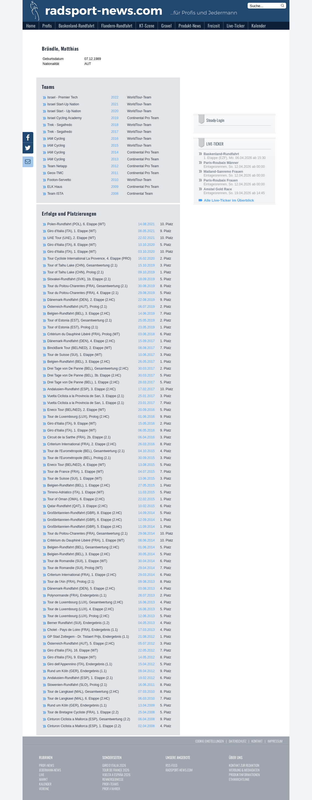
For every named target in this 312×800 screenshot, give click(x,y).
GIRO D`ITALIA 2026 (114, 765)
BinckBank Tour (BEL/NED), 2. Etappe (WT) (110, 348)
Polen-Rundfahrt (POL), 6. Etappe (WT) (110, 224)
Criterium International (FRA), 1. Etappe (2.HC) (110, 575)
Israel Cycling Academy (110, 118)
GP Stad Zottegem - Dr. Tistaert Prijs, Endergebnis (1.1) (110, 637)
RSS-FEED (171, 765)
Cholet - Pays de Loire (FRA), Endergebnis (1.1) (110, 630)
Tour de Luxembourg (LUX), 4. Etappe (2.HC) (110, 609)
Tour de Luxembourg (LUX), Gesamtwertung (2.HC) (110, 602)
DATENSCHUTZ (237, 741)
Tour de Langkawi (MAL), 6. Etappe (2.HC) (110, 698)
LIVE (41, 774)
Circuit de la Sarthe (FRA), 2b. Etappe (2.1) (110, 437)
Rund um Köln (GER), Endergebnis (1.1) (110, 671)
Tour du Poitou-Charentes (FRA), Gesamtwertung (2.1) (110, 286)
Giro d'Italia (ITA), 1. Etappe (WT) (110, 231)
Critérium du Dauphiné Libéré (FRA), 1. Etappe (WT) (110, 540)
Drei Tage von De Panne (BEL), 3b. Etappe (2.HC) (110, 375)
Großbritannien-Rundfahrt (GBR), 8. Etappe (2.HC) (110, 513)
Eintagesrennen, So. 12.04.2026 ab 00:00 (234, 165)
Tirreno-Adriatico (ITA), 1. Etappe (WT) (110, 492)
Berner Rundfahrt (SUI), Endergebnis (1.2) (110, 623)
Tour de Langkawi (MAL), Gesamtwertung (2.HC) (110, 692)
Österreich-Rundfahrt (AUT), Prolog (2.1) (110, 307)
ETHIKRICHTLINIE (239, 779)
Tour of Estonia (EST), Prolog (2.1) (110, 327)
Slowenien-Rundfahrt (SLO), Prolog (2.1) (110, 685)
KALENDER (45, 784)
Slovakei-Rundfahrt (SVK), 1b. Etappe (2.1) (110, 279)
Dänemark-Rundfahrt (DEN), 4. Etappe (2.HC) (110, 341)
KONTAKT (256, 741)
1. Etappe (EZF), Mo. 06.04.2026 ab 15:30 (235, 156)
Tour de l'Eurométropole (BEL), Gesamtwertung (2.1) (110, 451)
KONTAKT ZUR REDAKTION (244, 765)
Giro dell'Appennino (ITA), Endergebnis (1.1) (110, 664)
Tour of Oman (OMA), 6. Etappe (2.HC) (110, 499)
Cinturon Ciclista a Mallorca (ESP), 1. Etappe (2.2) (110, 726)
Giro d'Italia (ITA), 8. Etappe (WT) (110, 245)
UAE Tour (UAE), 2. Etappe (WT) (110, 238)
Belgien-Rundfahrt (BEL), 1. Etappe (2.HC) (110, 485)
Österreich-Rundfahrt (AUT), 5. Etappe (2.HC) (110, 643)
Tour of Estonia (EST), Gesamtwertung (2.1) (110, 320)
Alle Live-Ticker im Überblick (229, 200)
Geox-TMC (110, 173)
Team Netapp (110, 166)
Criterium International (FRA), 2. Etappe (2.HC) (110, 444)
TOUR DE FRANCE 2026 (115, 770)
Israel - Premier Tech (110, 97)
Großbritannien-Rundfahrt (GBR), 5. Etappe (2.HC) (110, 527)
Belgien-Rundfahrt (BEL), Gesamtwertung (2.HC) (110, 547)
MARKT (43, 779)
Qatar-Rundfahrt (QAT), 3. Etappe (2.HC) (110, 506)
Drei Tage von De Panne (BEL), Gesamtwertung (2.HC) (110, 368)
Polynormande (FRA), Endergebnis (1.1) (110, 595)
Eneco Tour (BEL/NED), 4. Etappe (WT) (110, 465)
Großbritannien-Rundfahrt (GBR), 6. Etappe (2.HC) (110, 520)
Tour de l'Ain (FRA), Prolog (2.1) (110, 582)
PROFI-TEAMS (110, 784)
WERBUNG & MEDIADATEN (244, 770)
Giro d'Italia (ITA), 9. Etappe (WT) (110, 423)
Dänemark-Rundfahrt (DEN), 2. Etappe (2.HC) (110, 300)
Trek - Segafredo (110, 125)
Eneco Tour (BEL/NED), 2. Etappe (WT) (110, 410)
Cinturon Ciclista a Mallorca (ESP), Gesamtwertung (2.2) (110, 719)
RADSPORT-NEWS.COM (179, 770)
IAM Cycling (110, 139)
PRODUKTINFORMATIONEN (244, 774)
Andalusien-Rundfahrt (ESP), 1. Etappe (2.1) (110, 678)
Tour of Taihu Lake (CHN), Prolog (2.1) (110, 272)
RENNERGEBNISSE (113, 779)
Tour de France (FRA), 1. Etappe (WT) (110, 472)
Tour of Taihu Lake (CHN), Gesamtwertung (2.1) (110, 265)
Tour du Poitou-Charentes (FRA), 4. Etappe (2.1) (110, 293)
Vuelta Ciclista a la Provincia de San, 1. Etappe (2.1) (110, 403)
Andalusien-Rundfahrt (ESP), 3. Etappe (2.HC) (110, 389)
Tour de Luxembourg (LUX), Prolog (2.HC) (110, 417)
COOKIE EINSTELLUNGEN (209, 741)
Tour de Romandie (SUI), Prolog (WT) (110, 568)
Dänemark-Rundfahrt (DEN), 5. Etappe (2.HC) (110, 588)
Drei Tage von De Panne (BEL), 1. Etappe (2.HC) (110, 382)
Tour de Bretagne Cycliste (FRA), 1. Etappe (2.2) (110, 712)
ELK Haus (110, 187)
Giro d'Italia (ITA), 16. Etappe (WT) (110, 650)
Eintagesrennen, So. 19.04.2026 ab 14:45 (234, 191)
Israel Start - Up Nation (110, 111)
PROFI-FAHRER (111, 788)
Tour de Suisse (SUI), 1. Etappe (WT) (110, 355)
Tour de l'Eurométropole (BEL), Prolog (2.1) (110, 458)
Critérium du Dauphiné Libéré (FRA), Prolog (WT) (110, 334)
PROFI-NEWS (46, 765)
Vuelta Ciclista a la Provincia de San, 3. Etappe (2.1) (110, 396)
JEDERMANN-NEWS (50, 770)
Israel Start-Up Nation (110, 104)
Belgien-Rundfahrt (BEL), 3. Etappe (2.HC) (110, 313)
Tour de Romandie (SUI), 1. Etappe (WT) (110, 561)
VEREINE (44, 788)
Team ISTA (110, 194)
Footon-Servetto (110, 180)
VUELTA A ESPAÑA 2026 (116, 774)
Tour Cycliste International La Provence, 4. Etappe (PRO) (110, 258)
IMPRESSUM (275, 741)
